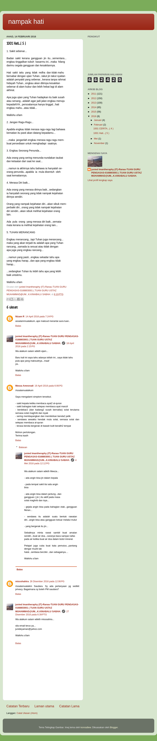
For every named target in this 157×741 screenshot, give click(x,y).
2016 (94, 116)
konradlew (86, 727)
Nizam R (19, 316)
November (99, 143)
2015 (94, 111)
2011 (94, 94)
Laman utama (44, 706)
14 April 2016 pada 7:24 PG (39, 316)
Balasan (23, 447)
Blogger (114, 727)
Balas (18, 326)
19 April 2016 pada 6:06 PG (49, 386)
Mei (96, 138)
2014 (94, 107)
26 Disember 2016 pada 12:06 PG (47, 581)
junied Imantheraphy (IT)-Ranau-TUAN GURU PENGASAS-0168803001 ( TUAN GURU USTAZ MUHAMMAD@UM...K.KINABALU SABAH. (47, 339)
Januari (98, 120)
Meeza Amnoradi (24, 386)
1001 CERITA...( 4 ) (103, 128)
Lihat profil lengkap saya (100, 180)
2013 (94, 102)
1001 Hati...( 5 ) (101, 133)
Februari (98, 124)
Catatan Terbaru (17, 706)
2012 (94, 98)
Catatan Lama (69, 706)
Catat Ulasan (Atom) (27, 713)
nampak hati (26, 21)
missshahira (22, 581)
